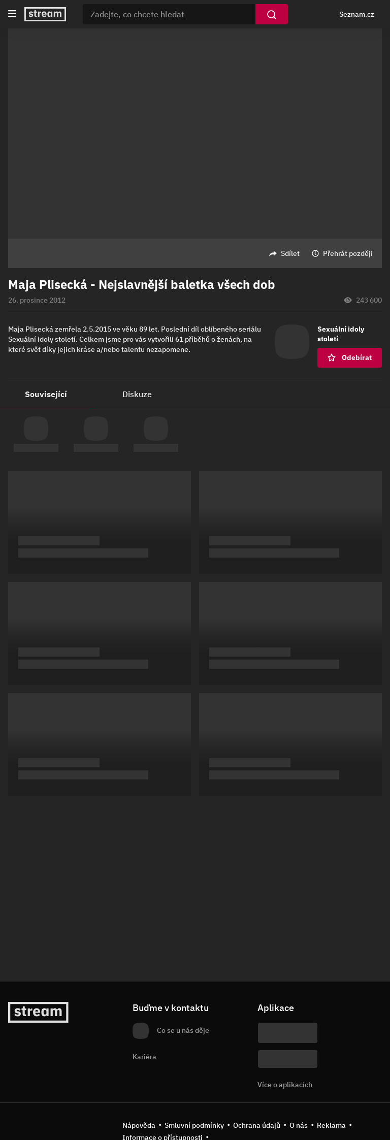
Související (46, 394)
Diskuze (137, 394)
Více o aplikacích (284, 1084)
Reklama (331, 1125)
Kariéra (144, 1056)
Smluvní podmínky (194, 1125)
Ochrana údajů (256, 1125)
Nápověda (138, 1125)
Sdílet (290, 253)
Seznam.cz (356, 14)
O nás (298, 1125)
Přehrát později (348, 253)
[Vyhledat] (271, 14)
